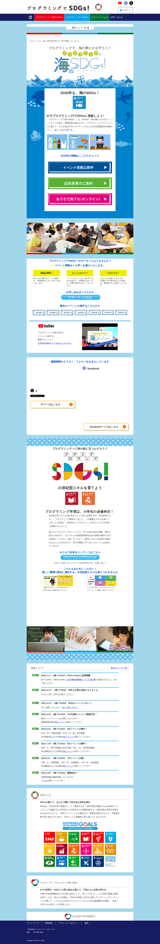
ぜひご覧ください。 (71, 707)
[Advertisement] (80, 610)
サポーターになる (99, 17)
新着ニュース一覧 (80, 28)
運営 (87, 923)
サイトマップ (33, 923)
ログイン (126, 10)
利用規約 (49, 923)
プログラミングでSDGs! (77, 17)
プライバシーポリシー (69, 923)
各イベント (60, 722)
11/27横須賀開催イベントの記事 (81, 680)
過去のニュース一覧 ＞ (120, 668)
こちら (44, 781)
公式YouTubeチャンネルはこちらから (54, 343)
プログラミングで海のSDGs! (49, 17)
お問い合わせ (116, 17)
